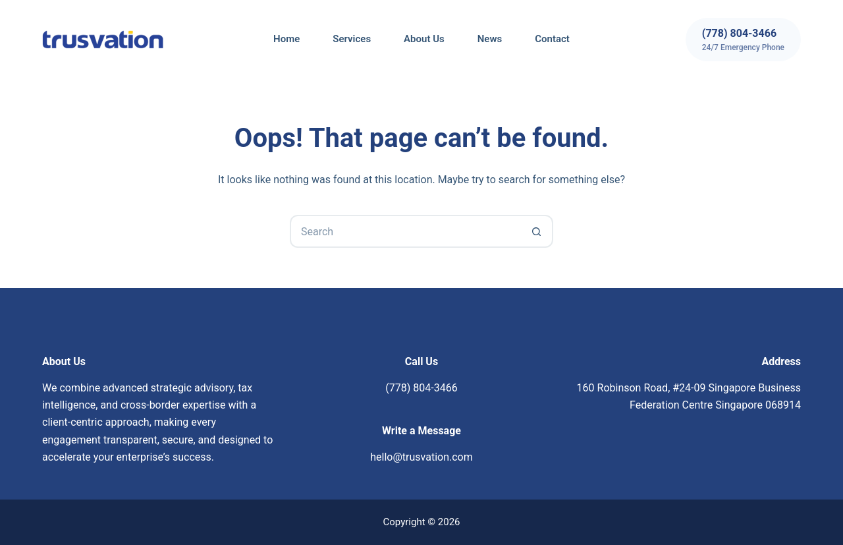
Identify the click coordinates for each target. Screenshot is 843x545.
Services (352, 39)
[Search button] (536, 231)
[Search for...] (405, 231)
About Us (424, 39)
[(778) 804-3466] (743, 39)
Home (286, 39)
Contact (552, 39)
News (489, 39)
